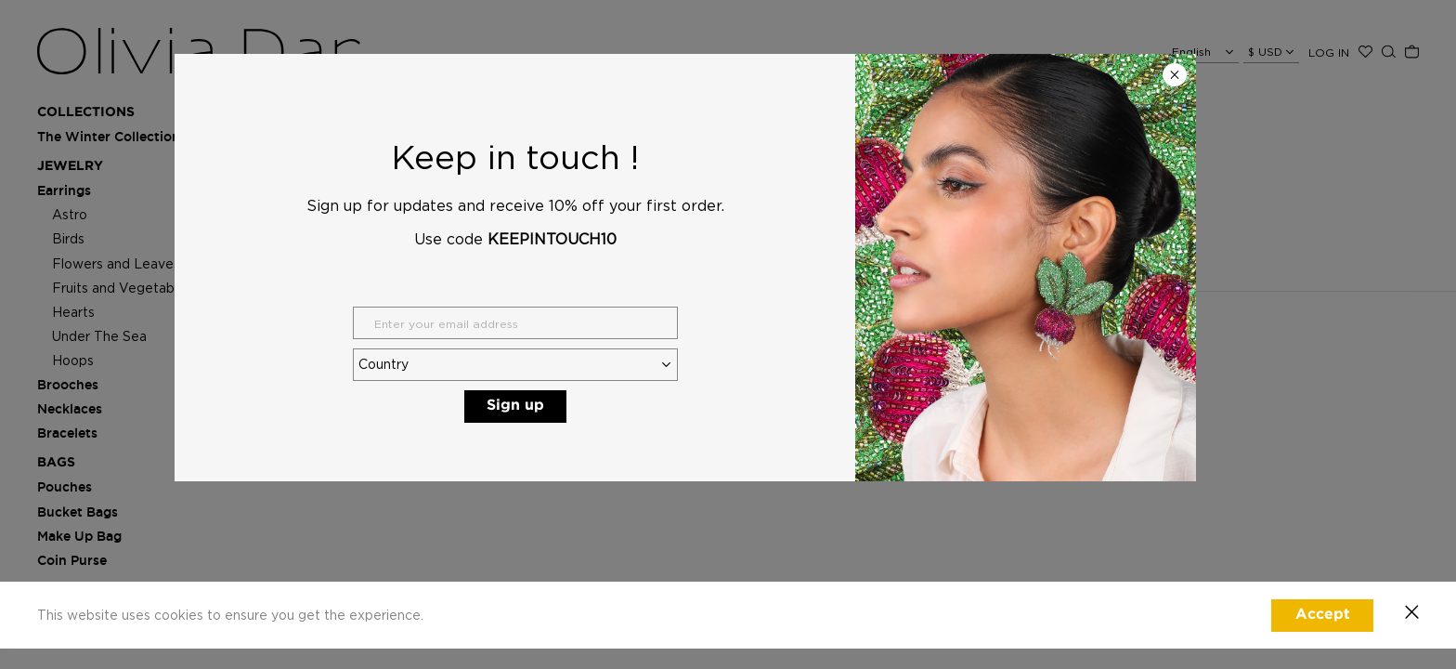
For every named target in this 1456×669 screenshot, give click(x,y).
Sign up (515, 406)
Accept (1322, 615)
